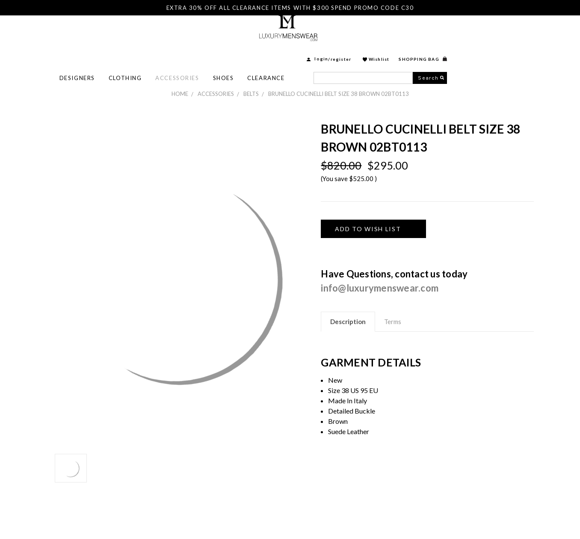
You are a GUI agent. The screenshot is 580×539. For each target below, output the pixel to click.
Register (438, 33)
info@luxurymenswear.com (379, 288)
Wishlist (476, 33)
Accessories (274, 51)
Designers (174, 51)
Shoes (321, 51)
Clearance (363, 51)
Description (348, 321)
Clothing (222, 51)
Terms (392, 321)
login (419, 33)
